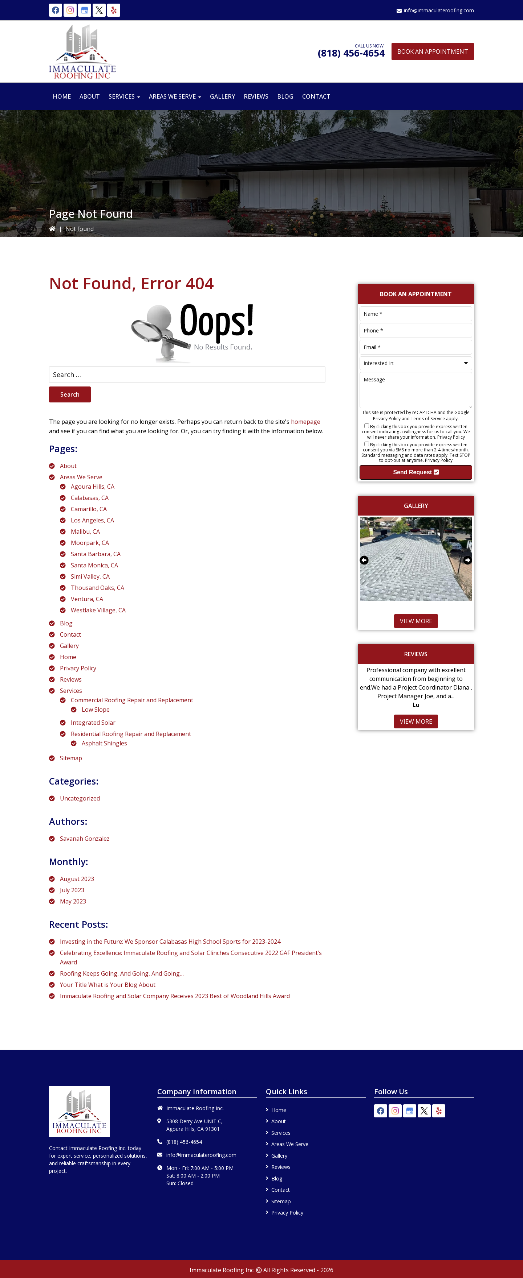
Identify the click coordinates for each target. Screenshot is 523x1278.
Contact (70, 634)
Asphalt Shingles (104, 743)
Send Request (415, 472)
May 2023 (73, 901)
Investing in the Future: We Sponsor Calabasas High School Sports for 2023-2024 (170, 942)
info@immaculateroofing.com (439, 10)
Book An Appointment (432, 51)
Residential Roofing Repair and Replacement (131, 734)
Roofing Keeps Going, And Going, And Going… (122, 973)
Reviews (71, 679)
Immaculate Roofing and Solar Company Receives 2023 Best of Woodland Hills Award (175, 996)
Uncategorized (80, 798)
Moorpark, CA (90, 543)
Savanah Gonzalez (85, 839)
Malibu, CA (85, 531)
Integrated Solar (93, 723)
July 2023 (72, 890)
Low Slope (96, 710)
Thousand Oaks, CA (97, 588)
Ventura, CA (87, 599)
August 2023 (77, 879)
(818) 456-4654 (351, 52)
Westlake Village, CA (98, 610)
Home (68, 657)
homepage (305, 422)
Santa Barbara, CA (96, 554)
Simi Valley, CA (90, 576)
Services (71, 691)
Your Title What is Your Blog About (107, 985)
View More (416, 621)
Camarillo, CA (89, 509)
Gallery (69, 646)
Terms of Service (428, 418)
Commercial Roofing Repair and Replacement (132, 700)
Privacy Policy (78, 668)
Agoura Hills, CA (92, 487)
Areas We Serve (81, 477)
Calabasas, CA (90, 498)
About (68, 466)
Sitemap (71, 758)
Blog (66, 623)
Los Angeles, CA (92, 520)
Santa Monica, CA (94, 565)
